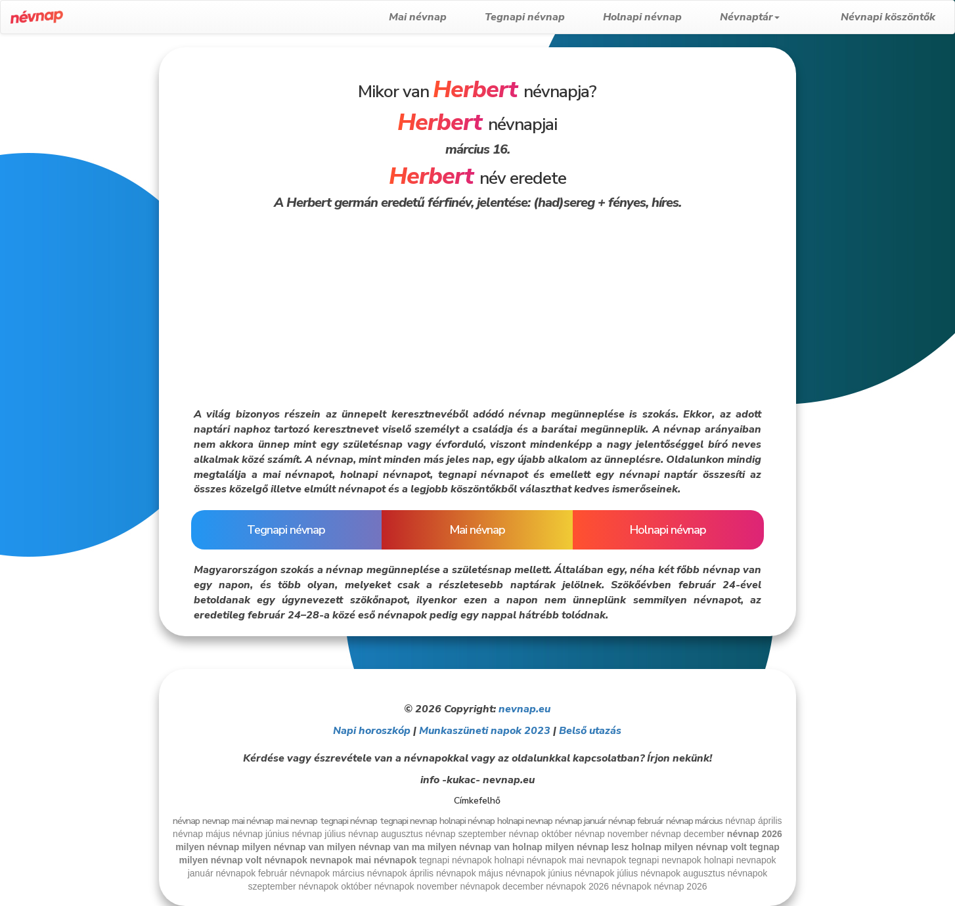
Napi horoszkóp (372, 730)
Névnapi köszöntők (888, 17)
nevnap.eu (524, 709)
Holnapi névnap (665, 17)
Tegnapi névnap (548, 17)
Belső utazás (590, 730)
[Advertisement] (79, 244)
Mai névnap (441, 17)
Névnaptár (773, 17)
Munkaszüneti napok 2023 (484, 730)
